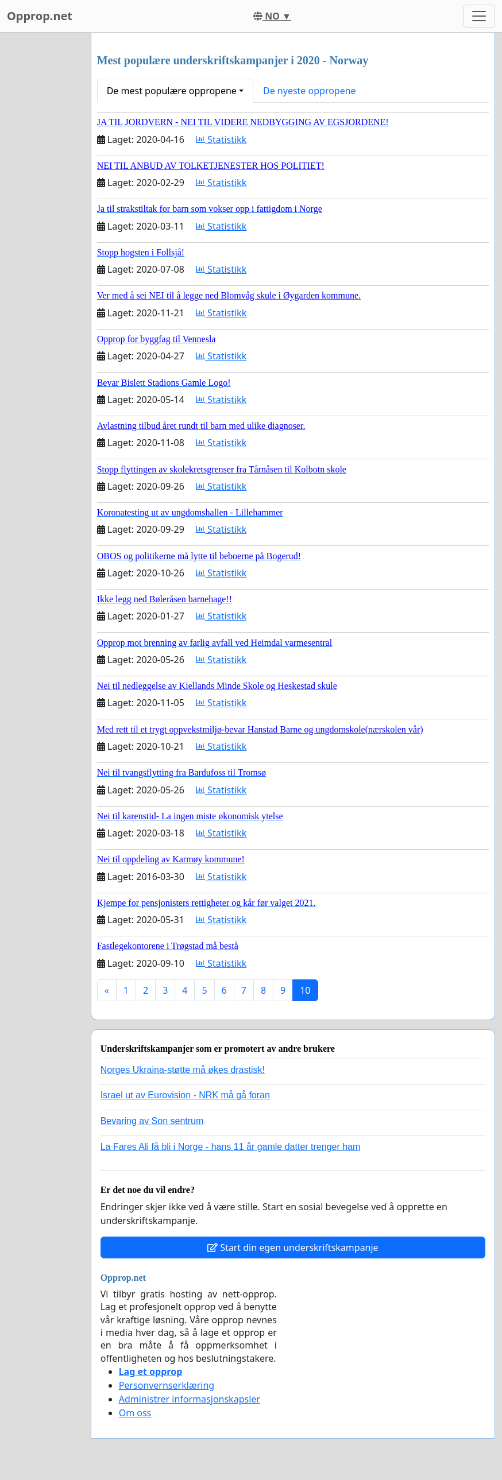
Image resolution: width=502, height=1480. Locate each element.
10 (305, 990)
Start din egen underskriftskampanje (293, 1247)
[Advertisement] (42, 205)
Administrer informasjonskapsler (189, 1399)
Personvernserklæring (166, 1385)
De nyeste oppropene (309, 90)
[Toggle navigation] (479, 16)
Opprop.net (39, 16)
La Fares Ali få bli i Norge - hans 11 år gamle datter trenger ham (231, 1147)
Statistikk (221, 139)
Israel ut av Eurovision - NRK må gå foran (185, 1095)
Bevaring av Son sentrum (152, 1121)
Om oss (135, 1413)
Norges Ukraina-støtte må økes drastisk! (183, 1070)
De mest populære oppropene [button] (172, 90)
